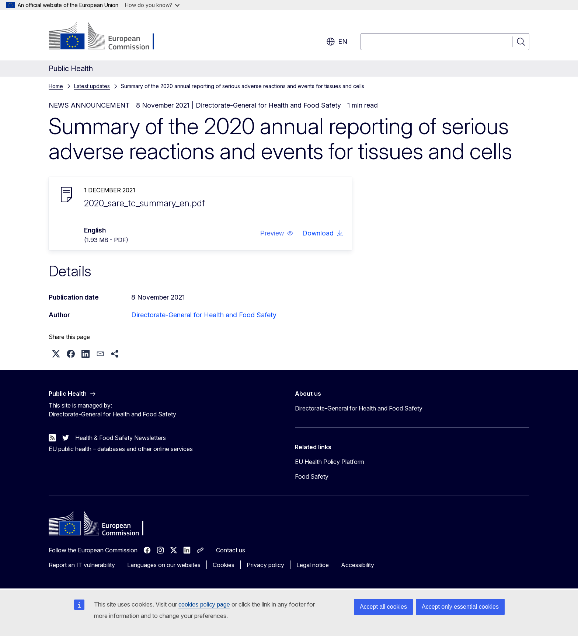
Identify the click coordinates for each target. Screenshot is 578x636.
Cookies (223, 565)
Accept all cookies (383, 607)
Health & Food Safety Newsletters (120, 437)
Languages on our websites (164, 565)
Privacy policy (265, 565)
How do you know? (152, 5)
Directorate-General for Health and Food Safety (203, 315)
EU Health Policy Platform (329, 461)
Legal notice (312, 565)
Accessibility (357, 565)
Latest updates (92, 86)
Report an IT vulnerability (82, 565)
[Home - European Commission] (108, 37)
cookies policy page (204, 604)
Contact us (230, 550)
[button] (276, 233)
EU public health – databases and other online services (121, 448)
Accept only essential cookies (460, 607)
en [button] (336, 41)
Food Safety (311, 476)
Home (56, 86)
